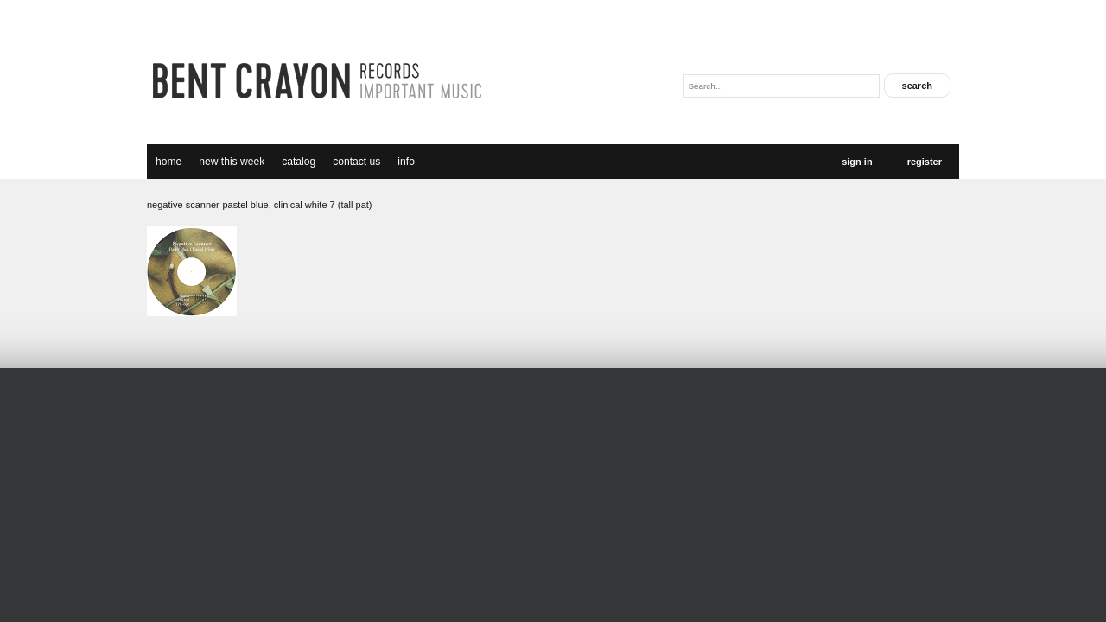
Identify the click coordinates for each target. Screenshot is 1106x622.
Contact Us (356, 162)
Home (168, 162)
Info (406, 162)
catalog (298, 162)
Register (924, 161)
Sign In (857, 161)
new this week (231, 162)
